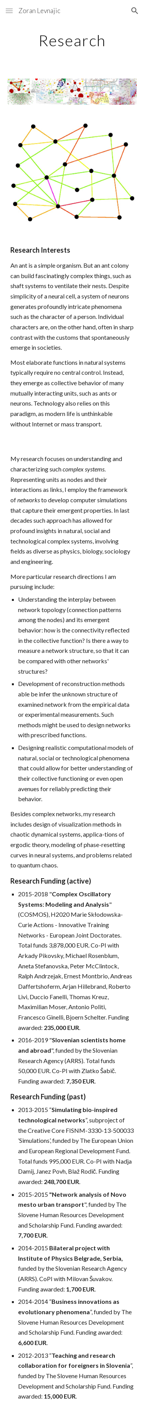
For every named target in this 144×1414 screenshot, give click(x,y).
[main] (72, 40)
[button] (9, 10)
